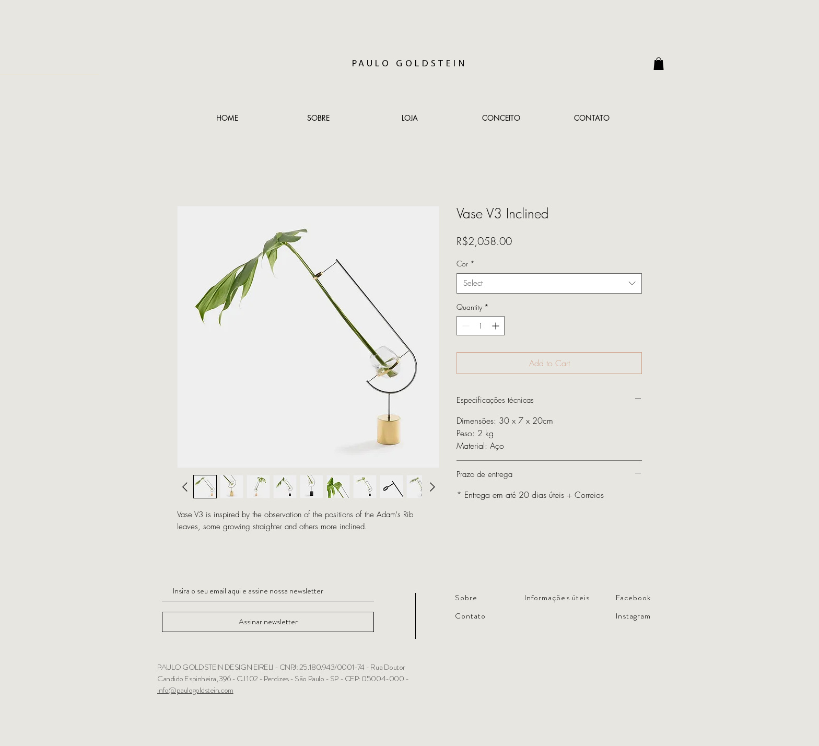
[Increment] (496, 326)
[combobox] (549, 283)
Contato (470, 616)
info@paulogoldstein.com (195, 690)
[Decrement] (464, 326)
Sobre (466, 597)
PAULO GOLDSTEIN (409, 64)
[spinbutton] (480, 326)
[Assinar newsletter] (268, 622)
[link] (658, 63)
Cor (466, 264)
